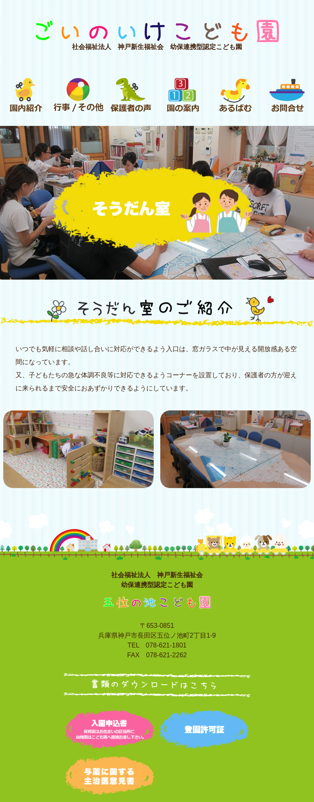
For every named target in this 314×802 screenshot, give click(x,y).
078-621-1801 (166, 645)
